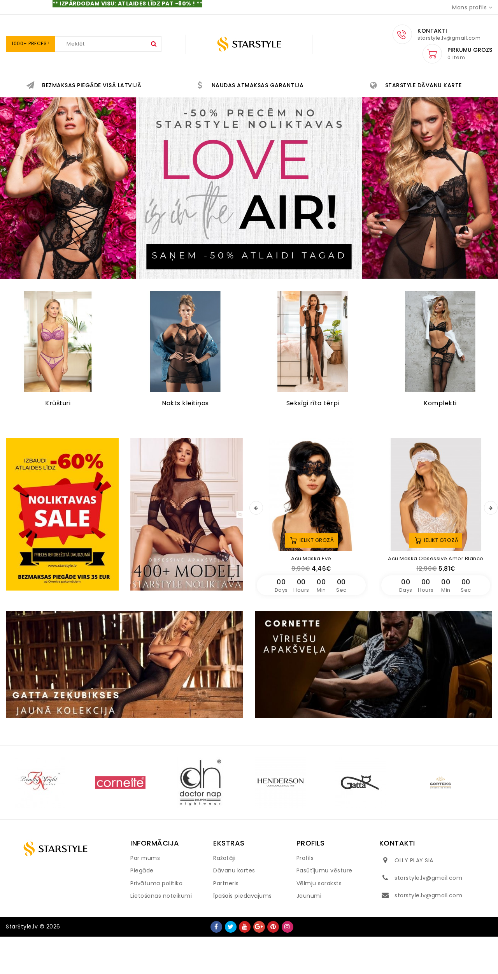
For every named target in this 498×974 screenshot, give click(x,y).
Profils (305, 895)
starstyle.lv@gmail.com (428, 915)
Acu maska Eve (311, 596)
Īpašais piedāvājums (242, 933)
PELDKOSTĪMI (402, 101)
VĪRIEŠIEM (282, 101)
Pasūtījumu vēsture (324, 908)
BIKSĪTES (326, 82)
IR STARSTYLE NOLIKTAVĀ (65, 82)
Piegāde (142, 908)
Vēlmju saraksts (319, 921)
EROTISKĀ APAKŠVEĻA (208, 82)
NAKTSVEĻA (379, 82)
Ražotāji (224, 895)
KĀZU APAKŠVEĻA (445, 82)
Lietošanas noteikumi (161, 933)
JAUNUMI (139, 82)
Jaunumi (309, 933)
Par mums (145, 895)
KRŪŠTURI (277, 82)
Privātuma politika (156, 921)
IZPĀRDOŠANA (339, 101)
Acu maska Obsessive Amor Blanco (436, 596)
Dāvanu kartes (234, 908)
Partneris (226, 921)
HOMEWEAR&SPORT (216, 101)
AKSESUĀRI (148, 101)
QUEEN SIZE (92, 101)
